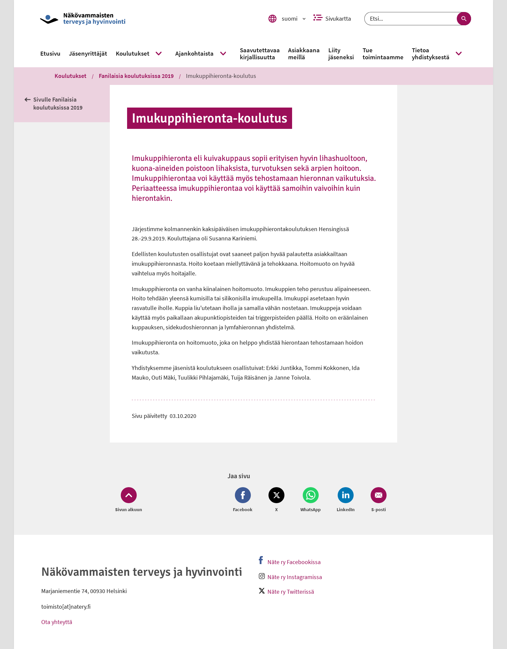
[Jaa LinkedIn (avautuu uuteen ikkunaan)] (345, 500)
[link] (145, 18)
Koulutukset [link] (70, 76)
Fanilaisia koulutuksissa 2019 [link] (136, 76)
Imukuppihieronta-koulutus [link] (221, 76)
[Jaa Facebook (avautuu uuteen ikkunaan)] (244, 500)
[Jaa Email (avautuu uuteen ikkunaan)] (377, 500)
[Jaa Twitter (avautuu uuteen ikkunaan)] (276, 500)
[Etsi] (417, 18)
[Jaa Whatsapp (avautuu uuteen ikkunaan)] (310, 500)
